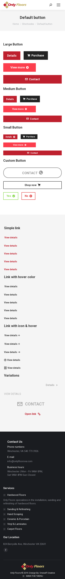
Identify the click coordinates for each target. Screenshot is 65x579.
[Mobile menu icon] (58, 5)
